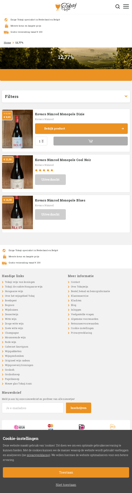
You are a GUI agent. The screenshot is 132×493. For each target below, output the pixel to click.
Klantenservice (79, 295)
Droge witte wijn (14, 323)
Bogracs (9, 305)
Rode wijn (10, 341)
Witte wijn (11, 318)
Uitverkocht (50, 179)
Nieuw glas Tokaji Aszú (18, 383)
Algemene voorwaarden (84, 318)
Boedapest (11, 300)
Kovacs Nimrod (44, 119)
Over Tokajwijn (79, 286)
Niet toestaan (66, 484)
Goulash (9, 369)
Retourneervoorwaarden (85, 323)
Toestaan (66, 472)
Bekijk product (84, 128)
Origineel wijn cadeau (17, 360)
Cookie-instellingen (82, 328)
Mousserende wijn (15, 337)
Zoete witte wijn (14, 328)
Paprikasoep (12, 378)
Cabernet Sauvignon (16, 346)
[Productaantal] (41, 141)
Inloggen (76, 309)
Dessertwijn (11, 314)
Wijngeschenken (14, 355)
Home (7, 42)
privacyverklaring (38, 455)
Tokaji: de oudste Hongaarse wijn (24, 286)
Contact (75, 281)
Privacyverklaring (81, 332)
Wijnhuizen (11, 309)
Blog (73, 305)
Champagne (12, 332)
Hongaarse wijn (14, 291)
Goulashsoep (12, 374)
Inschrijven (79, 408)
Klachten (76, 300)
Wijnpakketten (13, 351)
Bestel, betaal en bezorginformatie (90, 291)
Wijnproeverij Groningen (19, 365)
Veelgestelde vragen (82, 314)
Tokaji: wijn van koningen (20, 281)
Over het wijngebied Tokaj (20, 295)
